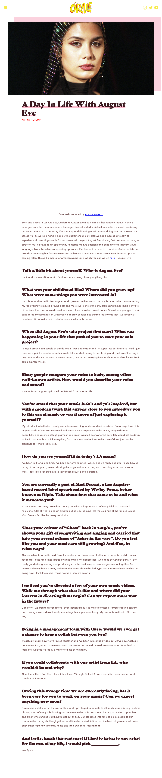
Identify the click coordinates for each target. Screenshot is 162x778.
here (112, 257)
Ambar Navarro (94, 214)
